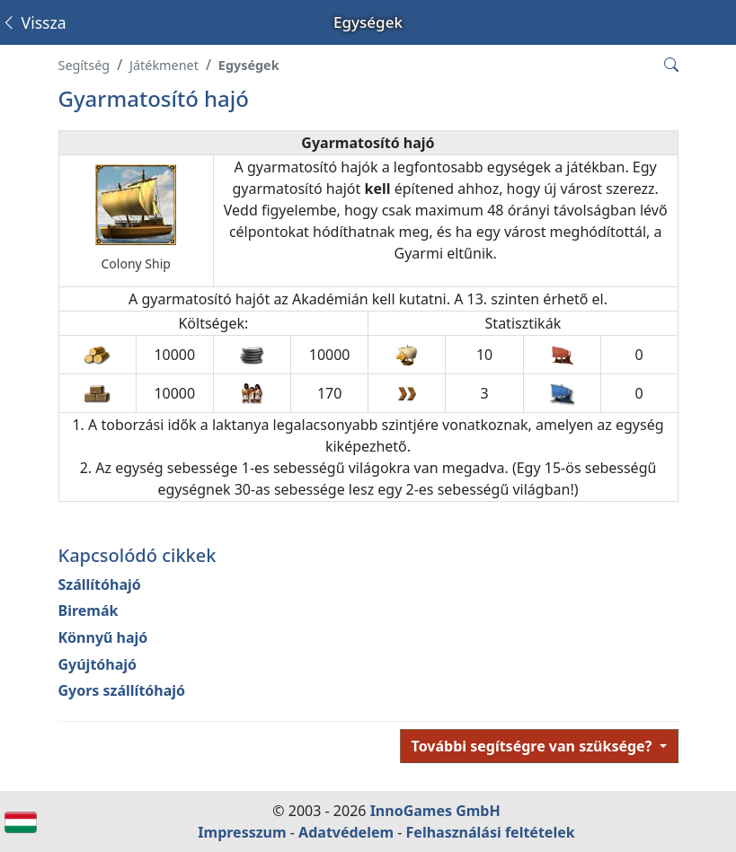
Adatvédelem (346, 832)
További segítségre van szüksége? (534, 746)
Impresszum (242, 832)
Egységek (248, 65)
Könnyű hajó (103, 637)
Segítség (84, 65)
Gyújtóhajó (97, 664)
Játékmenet (164, 65)
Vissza (34, 22)
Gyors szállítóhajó (122, 690)
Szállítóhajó (99, 584)
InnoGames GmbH (435, 811)
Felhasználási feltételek (490, 832)
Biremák (88, 610)
